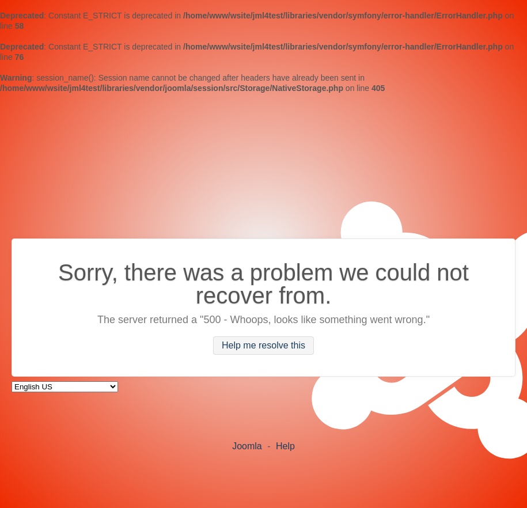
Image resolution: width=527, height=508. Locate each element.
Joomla (247, 446)
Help (285, 446)
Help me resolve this (263, 346)
